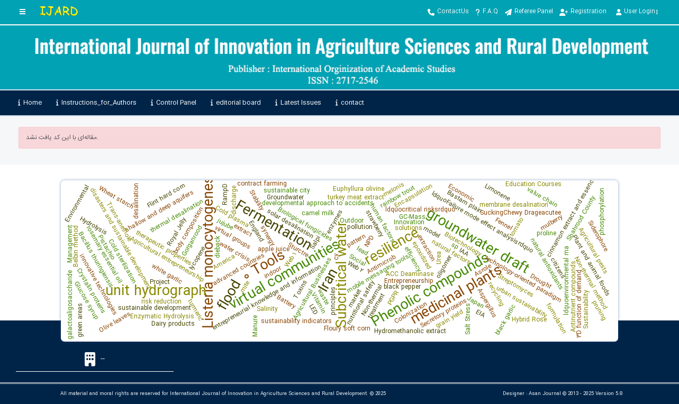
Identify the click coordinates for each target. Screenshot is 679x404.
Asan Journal (545, 394)
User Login (637, 11)
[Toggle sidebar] (22, 12)
